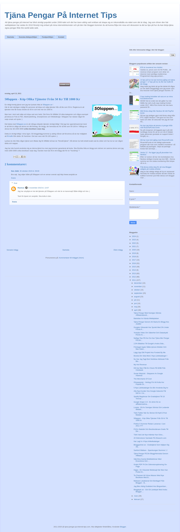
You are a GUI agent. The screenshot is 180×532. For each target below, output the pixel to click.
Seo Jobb (15, 171)
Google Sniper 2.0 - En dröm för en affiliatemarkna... (147, 403)
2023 (134, 240)
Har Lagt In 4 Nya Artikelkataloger (146, 441)
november (138, 286)
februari (137, 499)
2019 (134, 253)
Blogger (123, 527)
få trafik (10, 136)
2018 (134, 257)
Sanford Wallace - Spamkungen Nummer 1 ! (151, 450)
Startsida (10, 37)
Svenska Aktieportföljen (28, 37)
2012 (134, 277)
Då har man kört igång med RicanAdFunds (156, 140)
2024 (134, 236)
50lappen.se (47, 105)
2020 (134, 250)
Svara (13, 178)
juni (135, 303)
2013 (134, 273)
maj (135, 307)
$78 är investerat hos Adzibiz (151, 67)
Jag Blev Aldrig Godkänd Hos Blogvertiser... (150, 486)
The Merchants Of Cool (142, 379)
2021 (134, 246)
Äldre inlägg (118, 250)
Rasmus (21, 188)
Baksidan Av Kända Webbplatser (146, 318)
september (138, 293)
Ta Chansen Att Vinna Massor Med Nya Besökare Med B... (149, 476)
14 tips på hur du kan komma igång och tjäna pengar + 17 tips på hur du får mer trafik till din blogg (157, 82)
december (138, 283)
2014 (134, 270)
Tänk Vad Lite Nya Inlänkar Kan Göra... (149, 435)
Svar (15, 183)
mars (136, 496)
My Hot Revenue (140, 365)
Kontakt (61, 37)
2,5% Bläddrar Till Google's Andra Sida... (149, 344)
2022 (134, 243)
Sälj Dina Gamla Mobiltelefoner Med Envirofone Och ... (147, 460)
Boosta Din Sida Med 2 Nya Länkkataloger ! (150, 356)
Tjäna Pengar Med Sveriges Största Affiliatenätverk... (147, 314)
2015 (134, 267)
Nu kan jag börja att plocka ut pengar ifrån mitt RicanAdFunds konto (156, 127)
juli (135, 300)
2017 (134, 260)
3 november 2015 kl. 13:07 (38, 188)
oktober (137, 290)
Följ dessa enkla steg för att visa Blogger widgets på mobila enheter (155, 168)
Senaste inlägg (12, 250)
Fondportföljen (47, 37)
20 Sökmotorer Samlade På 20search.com (150, 438)
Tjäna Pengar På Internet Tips (61, 15)
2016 (134, 263)
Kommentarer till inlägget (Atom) (71, 258)
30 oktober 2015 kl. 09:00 (29, 171)
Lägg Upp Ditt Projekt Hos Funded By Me (149, 352)
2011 (134, 280)
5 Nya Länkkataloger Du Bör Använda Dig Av (151, 388)
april (136, 310)
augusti (137, 297)
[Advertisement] (65, 61)
